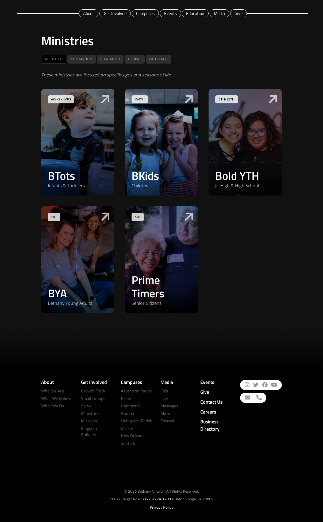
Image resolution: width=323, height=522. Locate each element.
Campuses (145, 13)
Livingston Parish (136, 421)
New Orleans (132, 436)
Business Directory (210, 425)
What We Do (52, 406)
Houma (127, 413)
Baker (126, 398)
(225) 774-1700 (158, 499)
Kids (164, 391)
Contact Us (211, 402)
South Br (129, 443)
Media (219, 13)
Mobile (127, 428)
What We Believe (56, 398)
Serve (86, 406)
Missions (89, 421)
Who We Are (52, 391)
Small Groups (93, 398)
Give (238, 13)
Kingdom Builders (89, 431)
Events (170, 13)
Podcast (167, 421)
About (88, 13)
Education (195, 13)
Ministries (90, 413)
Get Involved (115, 13)
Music (165, 413)
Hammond (130, 406)
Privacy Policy (162, 507)
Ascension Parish (136, 391)
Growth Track (93, 391)
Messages (169, 406)
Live (164, 398)
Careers (208, 411)
